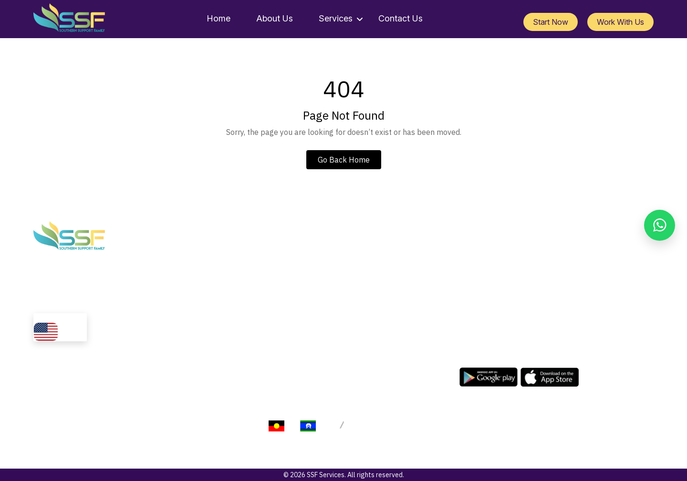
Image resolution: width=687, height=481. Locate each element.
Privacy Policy (412, 429)
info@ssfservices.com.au (516, 245)
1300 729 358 (499, 255)
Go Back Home (344, 159)
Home (218, 18)
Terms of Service (473, 429)
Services (336, 18)
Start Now (550, 22)
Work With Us (620, 22)
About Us (274, 18)
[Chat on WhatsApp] (659, 225)
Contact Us (400, 18)
